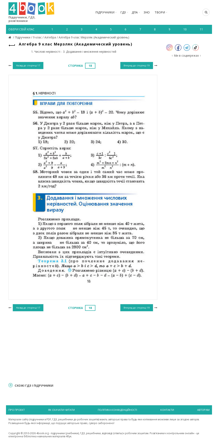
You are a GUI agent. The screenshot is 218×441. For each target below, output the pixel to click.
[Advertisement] (82, 346)
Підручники (104, 12)
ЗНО (147, 12)
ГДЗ (123, 12)
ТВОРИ (160, 12)
